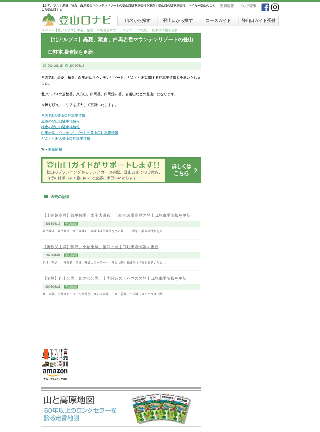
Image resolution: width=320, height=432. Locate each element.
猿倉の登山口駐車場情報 (60, 127)
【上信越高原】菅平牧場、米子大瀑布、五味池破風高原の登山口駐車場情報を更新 (116, 215)
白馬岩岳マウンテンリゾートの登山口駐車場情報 (79, 133)
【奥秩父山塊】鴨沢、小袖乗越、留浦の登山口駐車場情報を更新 (100, 247)
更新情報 (227, 6)
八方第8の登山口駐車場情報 (63, 116)
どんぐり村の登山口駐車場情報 (65, 138)
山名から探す (137, 20)
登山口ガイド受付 (259, 20)
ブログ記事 (247, 6)
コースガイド (218, 20)
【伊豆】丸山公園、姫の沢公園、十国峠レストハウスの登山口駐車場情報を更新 (114, 278)
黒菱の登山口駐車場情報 (60, 121)
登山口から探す (178, 20)
